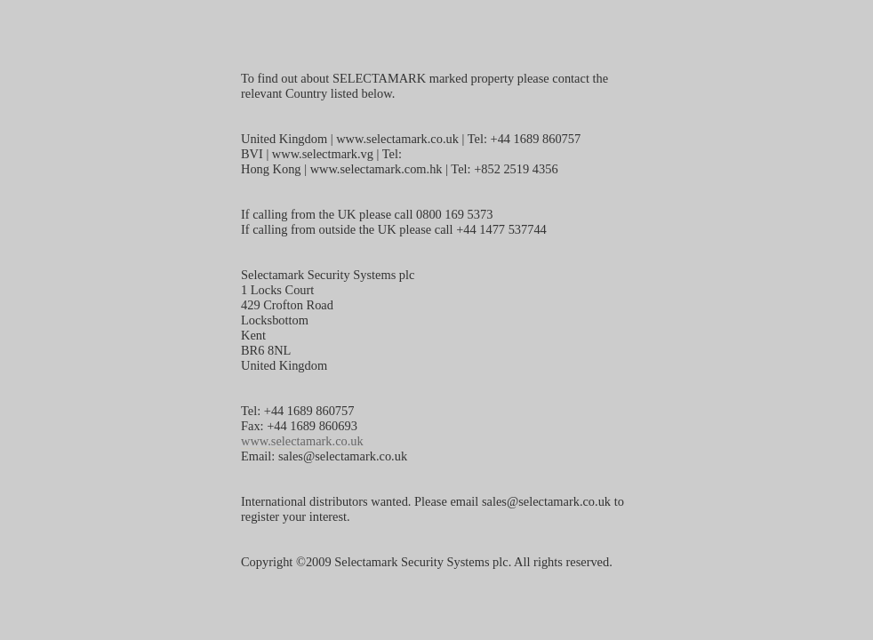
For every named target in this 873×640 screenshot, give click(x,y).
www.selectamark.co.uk (302, 441)
